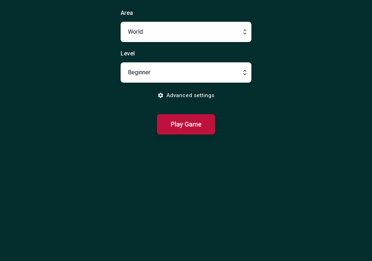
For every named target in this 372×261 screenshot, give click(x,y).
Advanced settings (186, 95)
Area (127, 12)
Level (128, 53)
